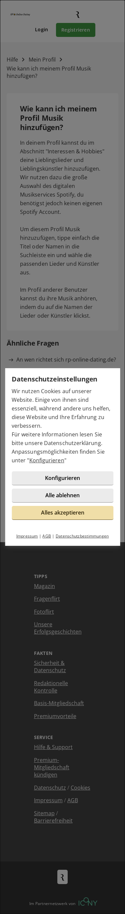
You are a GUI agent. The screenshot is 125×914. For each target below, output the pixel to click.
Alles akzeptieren (62, 512)
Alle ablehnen (62, 495)
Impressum (27, 536)
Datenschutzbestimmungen (82, 536)
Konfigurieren (46, 460)
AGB (46, 536)
